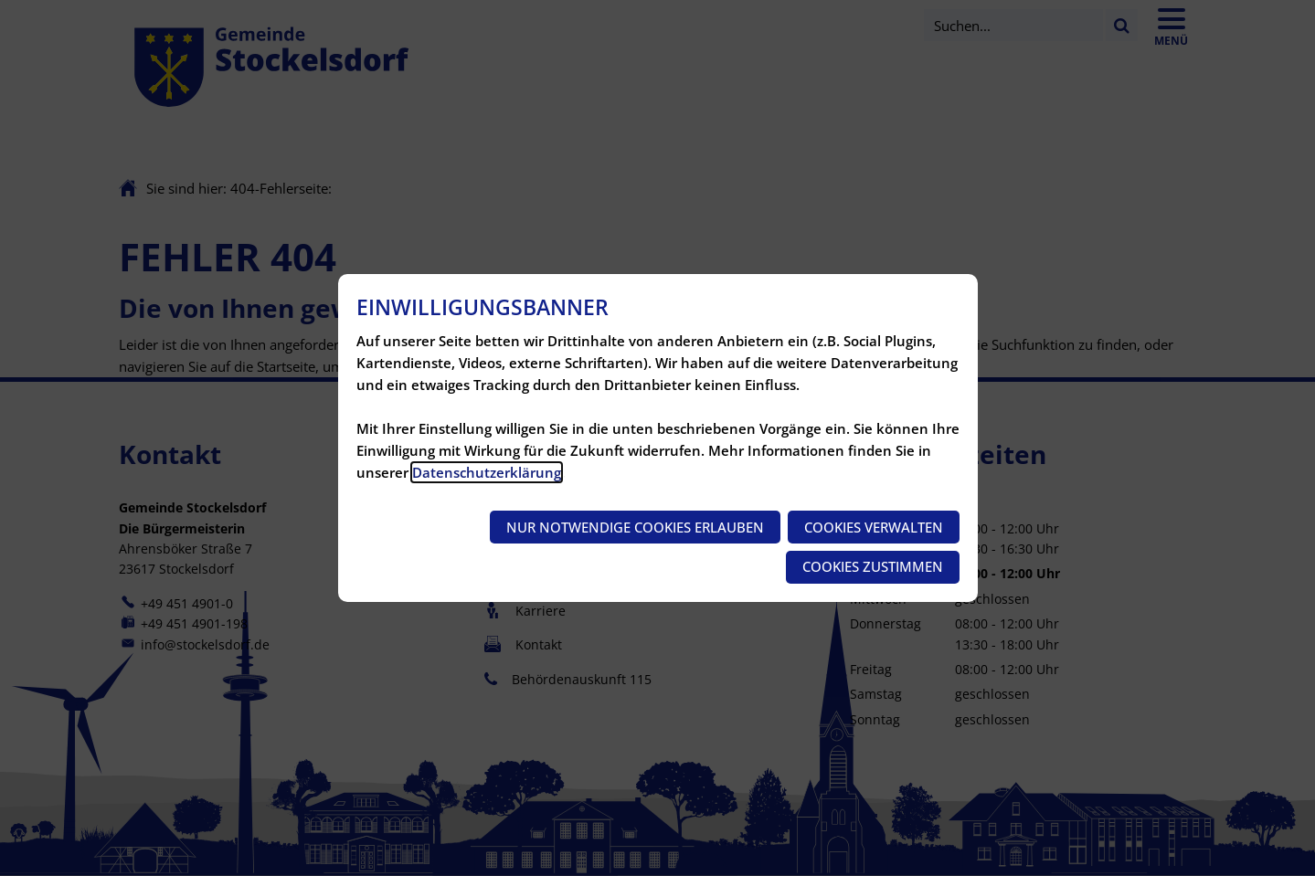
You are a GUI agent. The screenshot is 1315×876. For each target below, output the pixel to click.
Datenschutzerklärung (486, 472)
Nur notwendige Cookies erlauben (635, 527)
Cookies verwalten (873, 527)
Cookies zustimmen (872, 566)
